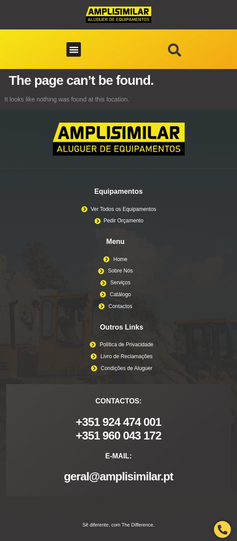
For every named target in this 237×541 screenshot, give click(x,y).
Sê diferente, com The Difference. (118, 524)
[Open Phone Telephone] (222, 529)
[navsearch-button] (174, 52)
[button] (73, 49)
